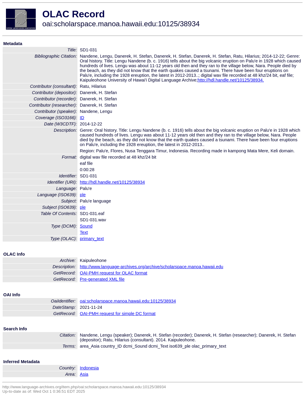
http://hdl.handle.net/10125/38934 (112, 182)
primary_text (92, 238)
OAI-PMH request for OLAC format (113, 273)
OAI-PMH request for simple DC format (117, 313)
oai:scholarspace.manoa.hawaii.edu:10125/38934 (128, 301)
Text (84, 232)
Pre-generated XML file (102, 279)
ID (82, 117)
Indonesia (89, 368)
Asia (84, 374)
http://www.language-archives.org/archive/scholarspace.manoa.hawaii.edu (151, 266)
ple (83, 194)
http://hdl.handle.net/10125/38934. (231, 80)
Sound (86, 226)
